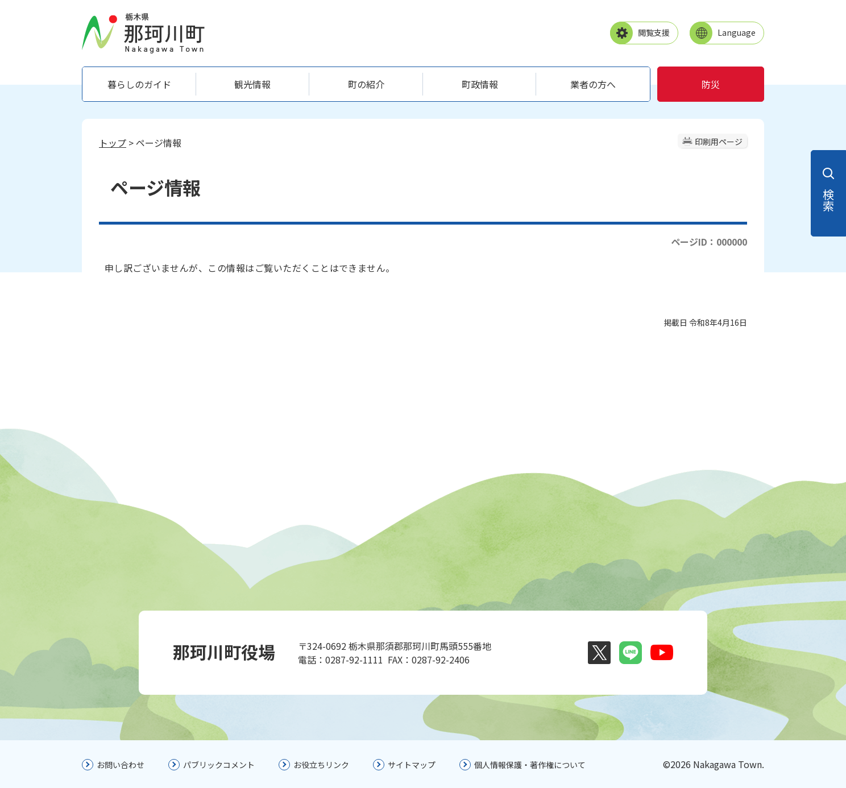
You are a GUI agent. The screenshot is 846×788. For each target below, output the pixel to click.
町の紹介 (366, 84)
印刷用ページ (719, 141)
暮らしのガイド (139, 84)
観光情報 (252, 84)
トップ (112, 143)
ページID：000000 (709, 241)
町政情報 (480, 84)
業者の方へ (593, 84)
